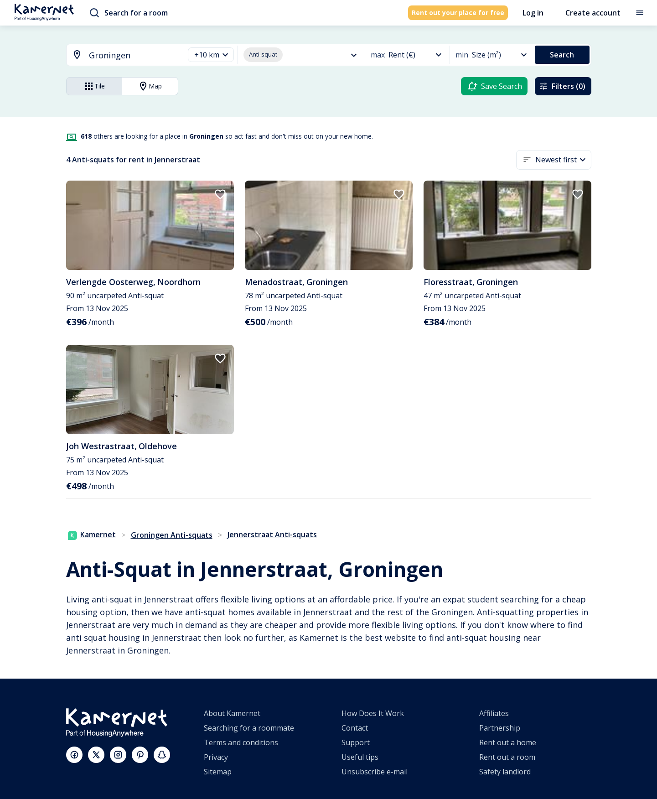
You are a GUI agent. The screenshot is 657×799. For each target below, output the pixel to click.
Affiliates (494, 713)
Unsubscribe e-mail (374, 772)
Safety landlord (505, 772)
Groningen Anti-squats (171, 535)
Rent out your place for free (458, 12)
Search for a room (129, 13)
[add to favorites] (220, 194)
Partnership (499, 728)
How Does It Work (372, 713)
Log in (532, 13)
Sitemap (218, 772)
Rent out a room (507, 757)
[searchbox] (133, 55)
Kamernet (92, 534)
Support (355, 742)
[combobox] (120, 55)
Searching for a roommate (249, 728)
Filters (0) (562, 86)
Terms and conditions (241, 742)
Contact (354, 728)
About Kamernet (232, 713)
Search (562, 55)
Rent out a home (507, 742)
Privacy (216, 757)
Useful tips (359, 757)
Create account (593, 13)
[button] (211, 55)
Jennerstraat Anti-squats (272, 534)
